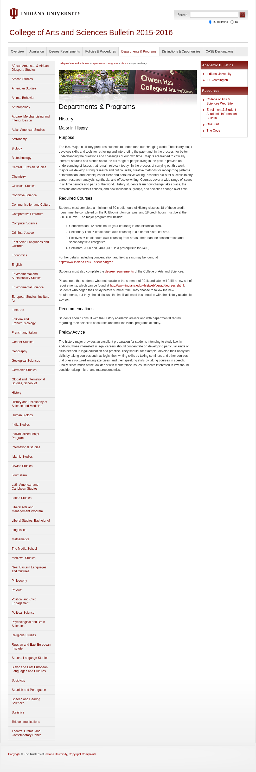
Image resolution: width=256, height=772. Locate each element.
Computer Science (24, 223)
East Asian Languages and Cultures (30, 244)
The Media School (24, 548)
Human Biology (22, 415)
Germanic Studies (24, 370)
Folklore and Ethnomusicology (23, 321)
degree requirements (119, 271)
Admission (36, 51)
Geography (19, 351)
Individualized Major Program (25, 436)
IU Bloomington (217, 80)
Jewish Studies (22, 466)
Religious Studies (24, 635)
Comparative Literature (27, 214)
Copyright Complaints (82, 754)
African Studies (22, 79)
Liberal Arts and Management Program (27, 509)
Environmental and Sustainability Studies (26, 276)
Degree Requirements (64, 51)
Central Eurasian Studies (29, 167)
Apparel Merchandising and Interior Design (31, 118)
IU (236, 21)
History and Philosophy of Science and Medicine (29, 404)
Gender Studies (22, 342)
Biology (17, 148)
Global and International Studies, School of (28, 381)
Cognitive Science (24, 195)
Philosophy (19, 580)
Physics (17, 590)
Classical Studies (23, 186)
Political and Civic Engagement (24, 601)
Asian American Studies (28, 130)
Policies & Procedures (100, 51)
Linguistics (19, 530)
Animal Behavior (23, 98)
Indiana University (219, 74)
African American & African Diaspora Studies (30, 68)
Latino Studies (21, 498)
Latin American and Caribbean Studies (25, 486)
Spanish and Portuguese (29, 690)
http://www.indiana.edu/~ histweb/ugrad (86, 262)
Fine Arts (18, 310)
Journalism (19, 475)
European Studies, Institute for (30, 298)
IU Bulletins (220, 21)
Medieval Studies (23, 558)
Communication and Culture (31, 204)
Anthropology (21, 107)
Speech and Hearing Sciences (26, 701)
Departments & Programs (138, 51)
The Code (213, 130)
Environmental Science (28, 287)
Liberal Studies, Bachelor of (31, 520)
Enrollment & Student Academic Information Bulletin (222, 114)
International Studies (26, 447)
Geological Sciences (26, 360)
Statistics (18, 712)
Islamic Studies (22, 456)
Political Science (23, 612)
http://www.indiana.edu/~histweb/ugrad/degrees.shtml (147, 285)
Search (182, 14)
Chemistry (19, 176)
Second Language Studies (30, 658)
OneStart (213, 124)
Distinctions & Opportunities (181, 51)
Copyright (14, 754)
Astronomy (19, 139)
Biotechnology (21, 158)
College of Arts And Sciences (74, 63)
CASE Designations (219, 51)
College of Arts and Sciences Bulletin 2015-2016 (91, 32)
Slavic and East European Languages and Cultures (30, 669)
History (16, 392)
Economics (19, 255)
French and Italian (24, 332)
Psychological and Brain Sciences (28, 624)
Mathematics (20, 539)
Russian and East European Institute (31, 646)
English (17, 265)
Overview (17, 51)
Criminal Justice (23, 233)
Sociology (18, 680)
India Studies (21, 424)
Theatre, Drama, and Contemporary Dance (26, 733)
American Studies (24, 88)
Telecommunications (26, 722)
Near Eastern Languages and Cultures (29, 569)
